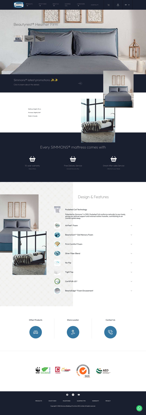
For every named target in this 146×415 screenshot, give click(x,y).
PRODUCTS (29, 4)
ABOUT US (55, 4)
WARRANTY (95, 401)
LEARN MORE (81, 4)
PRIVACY (108, 401)
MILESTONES (66, 401)
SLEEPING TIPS (68, 5)
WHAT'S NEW (42, 4)
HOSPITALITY (95, 5)
